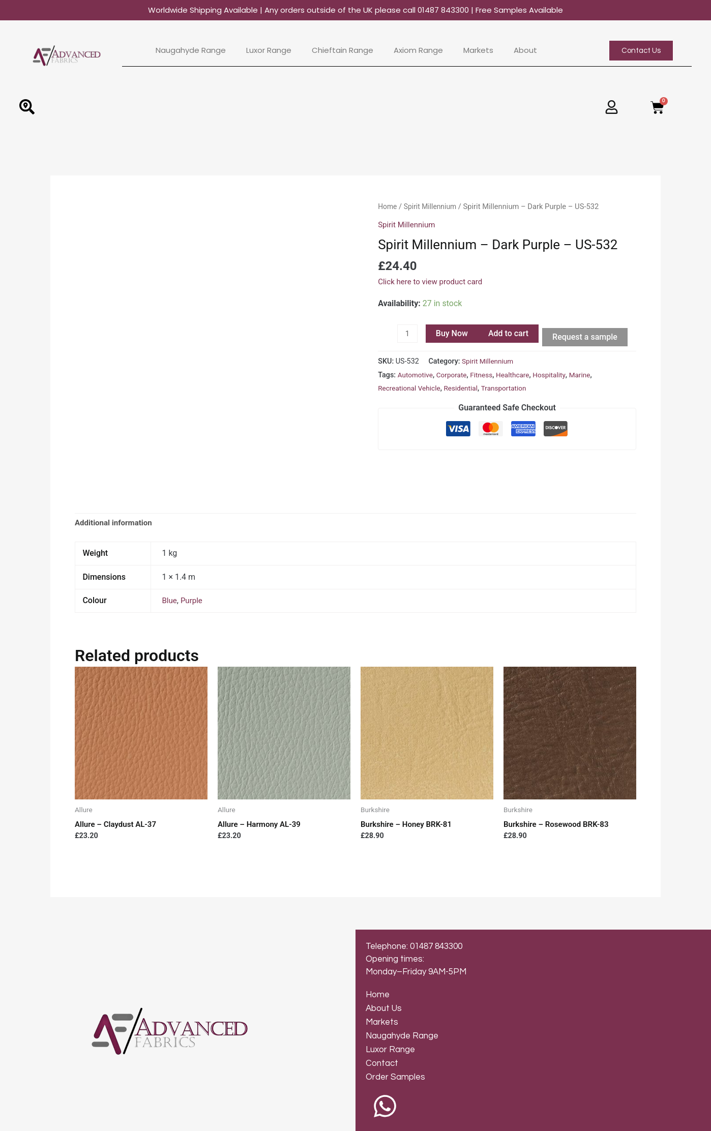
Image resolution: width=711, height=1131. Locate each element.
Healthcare (519, 376)
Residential (466, 389)
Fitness (486, 376)
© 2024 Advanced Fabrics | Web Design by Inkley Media (131, 1118)
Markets (478, 50)
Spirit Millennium (433, 206)
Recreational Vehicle (411, 389)
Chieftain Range (342, 50)
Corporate (454, 376)
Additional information (116, 494)
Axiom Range (418, 50)
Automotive (416, 376)
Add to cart (509, 333)
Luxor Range (268, 50)
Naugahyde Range (191, 50)
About (525, 50)
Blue (169, 572)
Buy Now (453, 333)
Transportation (511, 389)
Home (388, 206)
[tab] (116, 494)
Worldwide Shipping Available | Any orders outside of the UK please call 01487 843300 (355, 10)
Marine (589, 376)
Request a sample (586, 337)
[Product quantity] (408, 334)
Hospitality (557, 376)
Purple (193, 572)
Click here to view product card (433, 281)
